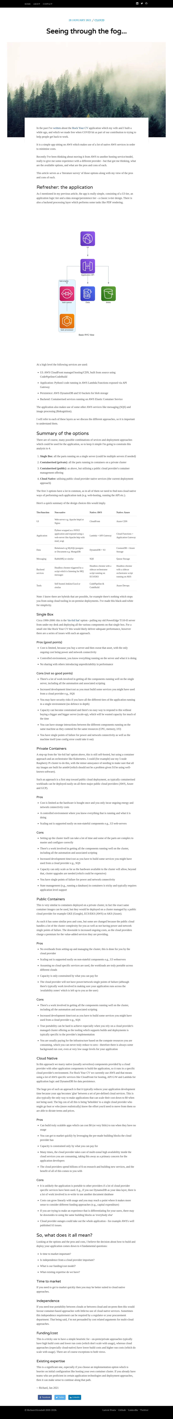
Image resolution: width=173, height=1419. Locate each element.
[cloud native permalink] (35, 1058)
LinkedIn (133, 1410)
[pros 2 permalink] (35, 1120)
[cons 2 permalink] (35, 1180)
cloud (99, 20)
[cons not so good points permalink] (35, 673)
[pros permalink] (35, 797)
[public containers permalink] (35, 899)
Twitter (144, 1410)
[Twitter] (60, 1397)
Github (122, 1410)
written (57, 128)
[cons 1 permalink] (35, 999)
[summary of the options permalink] (35, 433)
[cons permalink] (35, 832)
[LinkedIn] (74, 1397)
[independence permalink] (35, 1301)
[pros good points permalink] (35, 642)
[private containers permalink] (35, 749)
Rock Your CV (80, 128)
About (36, 4)
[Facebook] (45, 1397)
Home (28, 4)
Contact (47, 4)
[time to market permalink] (35, 1281)
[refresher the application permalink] (35, 187)
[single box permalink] (35, 615)
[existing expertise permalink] (35, 1361)
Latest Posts (109, 1410)
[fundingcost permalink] (35, 1333)
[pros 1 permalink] (35, 943)
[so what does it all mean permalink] (35, 1235)
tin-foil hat (73, 620)
